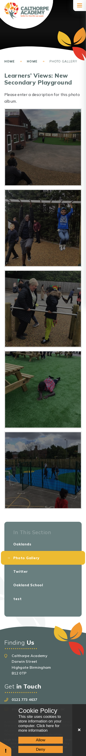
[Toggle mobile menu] (79, 5)
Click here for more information (39, 728)
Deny (40, 749)
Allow (40, 740)
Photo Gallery (63, 61)
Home (9, 61)
